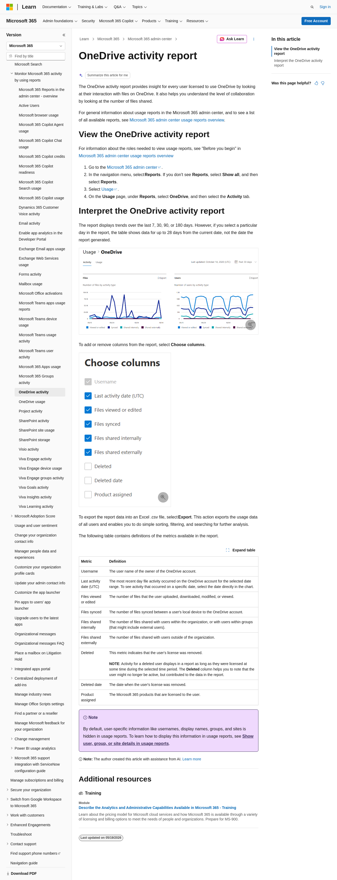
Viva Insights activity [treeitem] (35, 479)
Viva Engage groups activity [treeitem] (41, 460)
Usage (107, 189)
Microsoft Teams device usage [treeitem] (38, 304)
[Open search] (312, 7)
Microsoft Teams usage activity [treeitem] (37, 320)
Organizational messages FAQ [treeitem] (39, 625)
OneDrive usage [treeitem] (32, 384)
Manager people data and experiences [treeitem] (35, 536)
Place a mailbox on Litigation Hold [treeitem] (38, 638)
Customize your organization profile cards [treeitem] (38, 552)
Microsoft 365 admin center (150, 39)
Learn (84, 39)
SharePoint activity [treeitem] (34, 403)
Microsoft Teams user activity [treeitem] (36, 336)
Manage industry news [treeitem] (33, 676)
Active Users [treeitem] (29, 87)
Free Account (316, 21)
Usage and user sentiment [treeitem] (36, 507)
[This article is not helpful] (323, 83)
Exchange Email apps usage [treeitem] (42, 231)
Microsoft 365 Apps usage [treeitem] (40, 349)
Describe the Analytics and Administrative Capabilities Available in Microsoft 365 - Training (157, 808)
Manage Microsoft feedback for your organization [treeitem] (40, 708)
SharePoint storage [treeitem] (34, 422)
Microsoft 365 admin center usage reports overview (176, 120)
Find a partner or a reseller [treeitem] (36, 695)
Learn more (191, 759)
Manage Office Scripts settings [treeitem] (39, 686)
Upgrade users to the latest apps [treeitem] (36, 603)
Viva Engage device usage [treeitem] (40, 450)
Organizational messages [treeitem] (35, 616)
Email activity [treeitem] (29, 205)
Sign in (325, 7)
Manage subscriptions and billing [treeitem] (36, 762)
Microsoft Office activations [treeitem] (40, 275)
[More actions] (253, 39)
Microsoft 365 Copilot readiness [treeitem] (36, 151)
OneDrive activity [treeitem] (34, 374)
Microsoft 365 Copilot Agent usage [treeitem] (41, 109)
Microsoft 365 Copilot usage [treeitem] (41, 180)
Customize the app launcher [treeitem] (37, 574)
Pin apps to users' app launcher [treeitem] (33, 587)
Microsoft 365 (108, 39)
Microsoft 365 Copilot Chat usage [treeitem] (40, 125)
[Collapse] (63, 35)
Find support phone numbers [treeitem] (33, 835)
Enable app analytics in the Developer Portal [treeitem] (40, 218)
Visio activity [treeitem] (29, 431)
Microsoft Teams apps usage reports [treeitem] (42, 288)
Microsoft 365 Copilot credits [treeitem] (42, 138)
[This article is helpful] (316, 83)
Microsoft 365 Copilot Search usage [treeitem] (36, 167)
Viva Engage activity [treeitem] (35, 441)
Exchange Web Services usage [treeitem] (38, 243)
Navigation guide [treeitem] (24, 845)
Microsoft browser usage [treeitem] (39, 97)
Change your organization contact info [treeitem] (35, 520)
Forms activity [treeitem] (30, 256)
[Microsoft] (9, 7)
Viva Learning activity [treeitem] (36, 488)
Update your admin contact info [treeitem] (40, 565)
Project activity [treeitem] (30, 393)
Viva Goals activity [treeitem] (34, 469)
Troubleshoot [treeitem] (21, 816)
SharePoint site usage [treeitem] (37, 412)
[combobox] (35, 46)
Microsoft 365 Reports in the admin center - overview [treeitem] (41, 74)
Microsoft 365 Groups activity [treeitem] (36, 361)
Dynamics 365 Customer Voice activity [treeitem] (39, 192)
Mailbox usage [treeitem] (30, 266)
